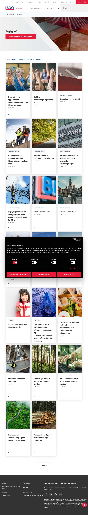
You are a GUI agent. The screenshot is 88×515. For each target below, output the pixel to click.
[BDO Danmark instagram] (56, 494)
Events (39, 2)
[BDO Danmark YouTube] (60, 494)
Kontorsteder (19, 2)
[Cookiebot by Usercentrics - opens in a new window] (73, 239)
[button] (82, 2)
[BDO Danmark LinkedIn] (51, 494)
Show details (74, 269)
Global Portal (63, 2)
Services (49, 8)
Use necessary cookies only (19, 274)
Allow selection (44, 274)
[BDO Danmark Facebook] (46, 494)
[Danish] (71, 2)
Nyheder (47, 2)
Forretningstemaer (36, 8)
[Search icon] (63, 8)
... (58, 8)
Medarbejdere (30, 2)
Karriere (55, 2)
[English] (73, 2)
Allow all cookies (69, 274)
